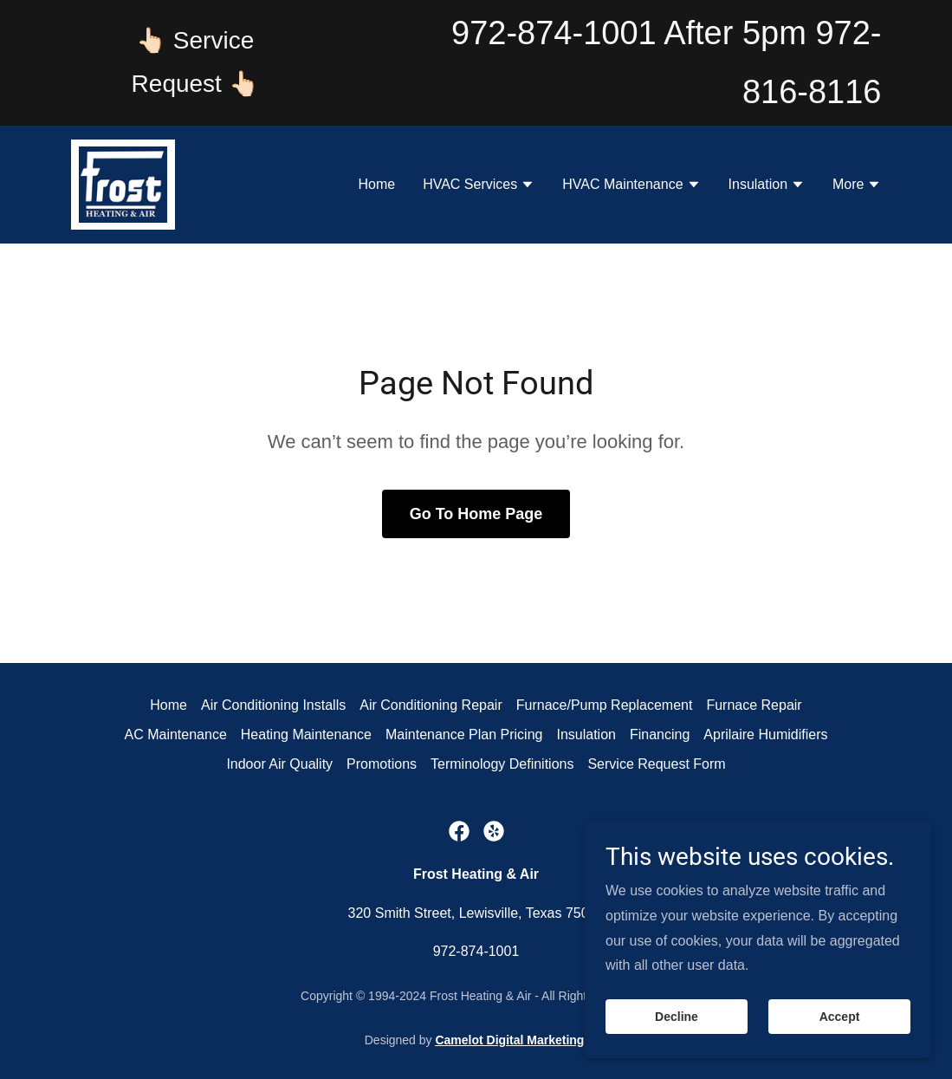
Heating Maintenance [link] (306, 734)
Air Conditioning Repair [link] (430, 705)
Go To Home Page (476, 514)
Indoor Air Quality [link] (279, 764)
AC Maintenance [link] (176, 734)
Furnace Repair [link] (753, 705)
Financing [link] (660, 734)
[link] (123, 183)
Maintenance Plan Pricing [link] (463, 734)
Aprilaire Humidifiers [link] (765, 734)
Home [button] (168, 705)
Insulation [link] (586, 734)
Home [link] (376, 184)
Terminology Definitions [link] (502, 764)
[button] (478, 186)
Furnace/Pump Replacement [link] (604, 705)
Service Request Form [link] (656, 764)
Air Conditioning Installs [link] (273, 705)
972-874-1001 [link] (554, 33)
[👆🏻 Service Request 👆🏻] (195, 63)
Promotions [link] (381, 764)
